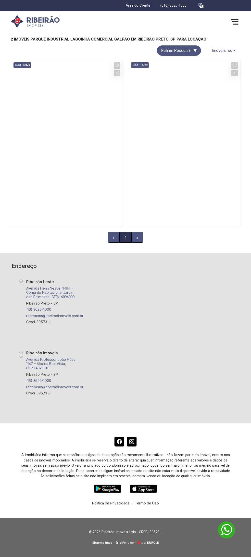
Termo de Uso (147, 503)
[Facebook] (119, 441)
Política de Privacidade (111, 503)
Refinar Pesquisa (179, 50)
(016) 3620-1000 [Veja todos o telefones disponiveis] (173, 5)
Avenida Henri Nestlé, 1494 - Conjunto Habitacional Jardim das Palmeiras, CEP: (50, 292)
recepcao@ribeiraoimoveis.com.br (54, 316)
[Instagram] (132, 441)
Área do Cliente (138, 5)
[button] (201, 6)
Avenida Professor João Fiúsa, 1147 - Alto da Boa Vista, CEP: (51, 363)
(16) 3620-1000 (38, 309)
